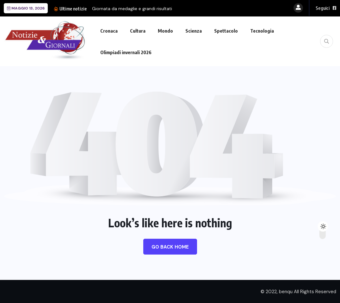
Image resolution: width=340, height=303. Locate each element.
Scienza (193, 31)
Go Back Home (170, 247)
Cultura (137, 31)
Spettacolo (226, 31)
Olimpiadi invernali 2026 (125, 52)
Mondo (165, 31)
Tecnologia (262, 31)
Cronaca (109, 31)
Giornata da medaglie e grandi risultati (132, 8)
